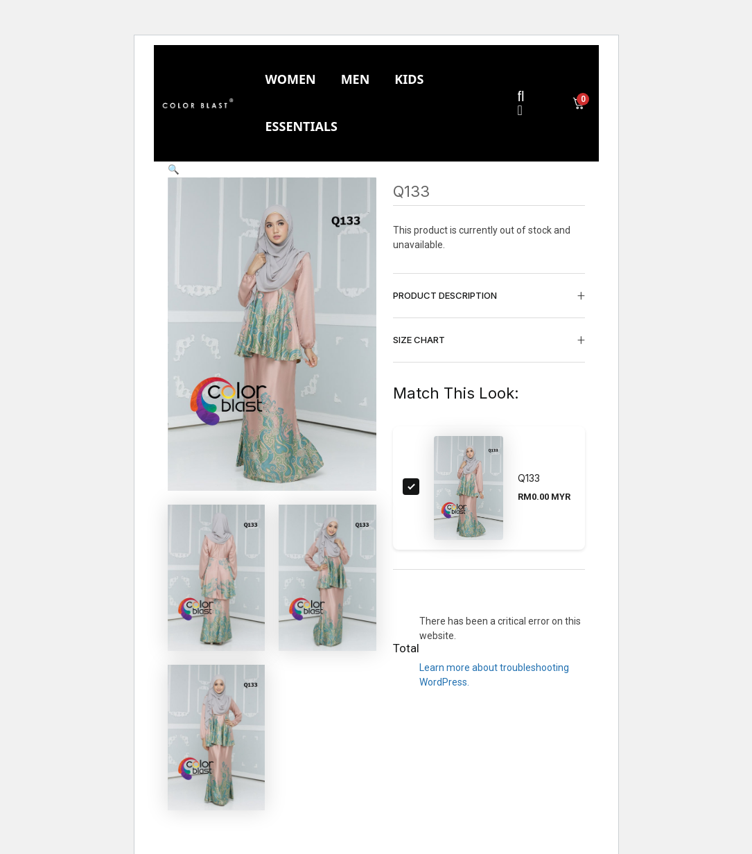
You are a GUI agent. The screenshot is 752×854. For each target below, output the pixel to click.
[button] (174, 169)
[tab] (290, 80)
